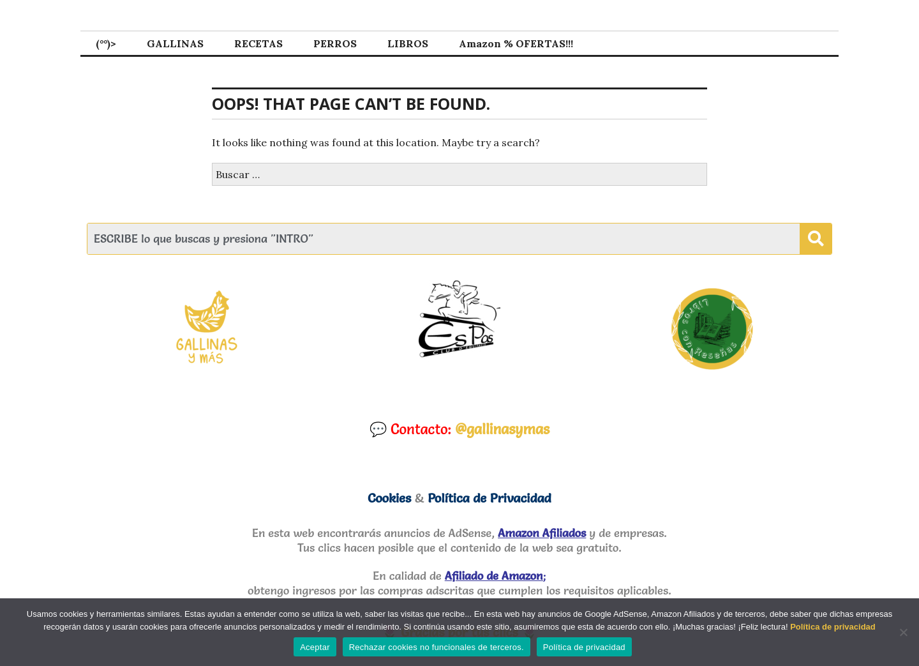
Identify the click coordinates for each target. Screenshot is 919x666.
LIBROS (407, 43)
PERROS (335, 43)
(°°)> (106, 43)
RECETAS (258, 43)
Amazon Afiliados (542, 533)
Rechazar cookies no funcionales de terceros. (436, 647)
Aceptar (315, 647)
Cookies (389, 498)
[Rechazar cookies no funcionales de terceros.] (903, 632)
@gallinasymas (502, 429)
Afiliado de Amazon (494, 575)
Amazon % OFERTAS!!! (516, 43)
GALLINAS (175, 43)
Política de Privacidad (489, 498)
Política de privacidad (833, 627)
